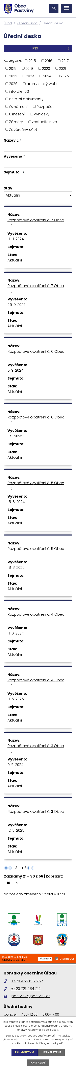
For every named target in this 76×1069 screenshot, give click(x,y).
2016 (48, 60)
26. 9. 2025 (16, 304)
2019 (29, 68)
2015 (32, 60)
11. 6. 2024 (15, 633)
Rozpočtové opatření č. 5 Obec (35, 485)
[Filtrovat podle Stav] (38, 195)
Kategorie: (13, 60)
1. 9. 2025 (14, 436)
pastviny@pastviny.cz (30, 995)
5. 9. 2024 (15, 370)
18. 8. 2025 (16, 567)
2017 (65, 60)
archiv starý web (41, 83)
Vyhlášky (41, 114)
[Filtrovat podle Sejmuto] (38, 179)
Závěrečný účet (23, 129)
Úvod (8, 23)
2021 (62, 68)
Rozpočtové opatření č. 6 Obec (35, 354)
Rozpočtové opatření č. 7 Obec (35, 222)
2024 (47, 76)
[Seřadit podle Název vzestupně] (21, 139)
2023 (30, 76)
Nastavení (38, 1062)
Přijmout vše (24, 1052)
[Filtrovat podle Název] (38, 148)
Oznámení (18, 106)
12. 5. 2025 (15, 830)
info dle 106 (19, 91)
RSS (51, 48)
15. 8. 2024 (16, 501)
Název (11, 140)
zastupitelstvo (44, 121)
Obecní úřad (27, 23)
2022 (13, 76)
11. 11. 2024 (15, 238)
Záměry (16, 121)
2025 (64, 76)
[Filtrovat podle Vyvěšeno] (38, 164)
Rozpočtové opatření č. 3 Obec (35, 748)
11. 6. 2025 (15, 698)
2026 (13, 83)
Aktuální (14, 260)
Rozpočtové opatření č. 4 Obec (35, 617)
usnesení (17, 114)
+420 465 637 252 (27, 981)
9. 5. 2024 (15, 764)
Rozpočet (45, 106)
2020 (46, 68)
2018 (13, 68)
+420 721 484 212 (26, 988)
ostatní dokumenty (26, 98)
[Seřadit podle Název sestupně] (21, 141)
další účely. (52, 1029)
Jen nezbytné (51, 1052)
